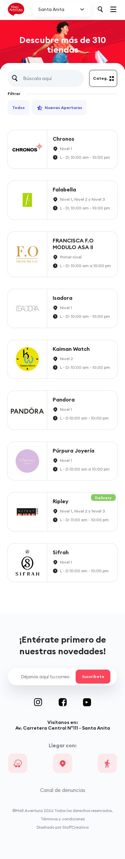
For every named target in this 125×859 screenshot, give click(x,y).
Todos (18, 107)
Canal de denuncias (62, 790)
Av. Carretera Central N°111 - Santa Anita (62, 728)
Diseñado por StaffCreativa (63, 827)
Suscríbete (93, 677)
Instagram (46, 702)
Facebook (71, 702)
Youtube (87, 702)
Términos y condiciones (63, 818)
